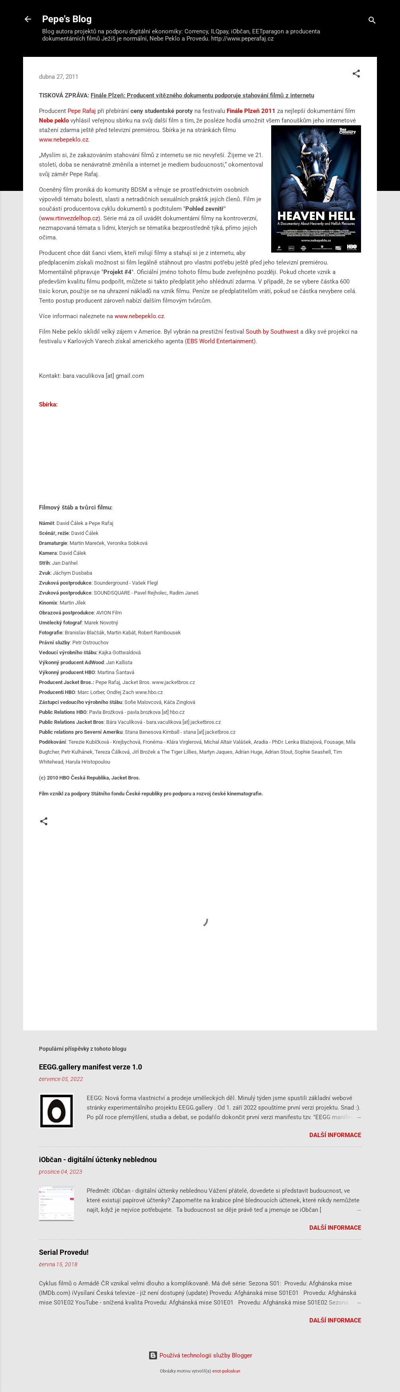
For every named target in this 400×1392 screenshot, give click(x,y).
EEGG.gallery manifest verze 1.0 (90, 1067)
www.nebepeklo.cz (63, 139)
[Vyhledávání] (372, 22)
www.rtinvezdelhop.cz (69, 218)
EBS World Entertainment (220, 341)
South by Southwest (272, 331)
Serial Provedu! (64, 1252)
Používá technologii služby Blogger (200, 1355)
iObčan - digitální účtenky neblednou (98, 1159)
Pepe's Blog (67, 19)
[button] (356, 75)
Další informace (335, 1135)
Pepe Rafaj (82, 111)
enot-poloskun (226, 1371)
